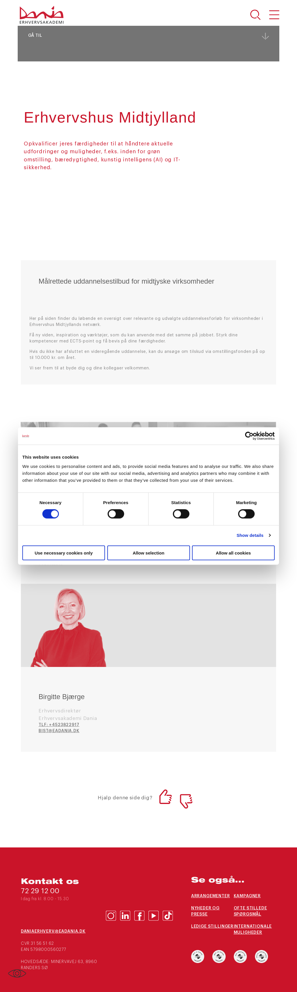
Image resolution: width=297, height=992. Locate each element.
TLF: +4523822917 (59, 725)
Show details (250, 535)
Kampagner (247, 896)
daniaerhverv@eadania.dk (53, 931)
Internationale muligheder (253, 929)
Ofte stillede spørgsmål (250, 911)
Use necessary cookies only (64, 552)
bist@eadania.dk (59, 731)
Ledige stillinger (212, 926)
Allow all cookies (233, 552)
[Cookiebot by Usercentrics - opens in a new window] (249, 436)
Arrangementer (210, 896)
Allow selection (148, 552)
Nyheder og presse (205, 911)
